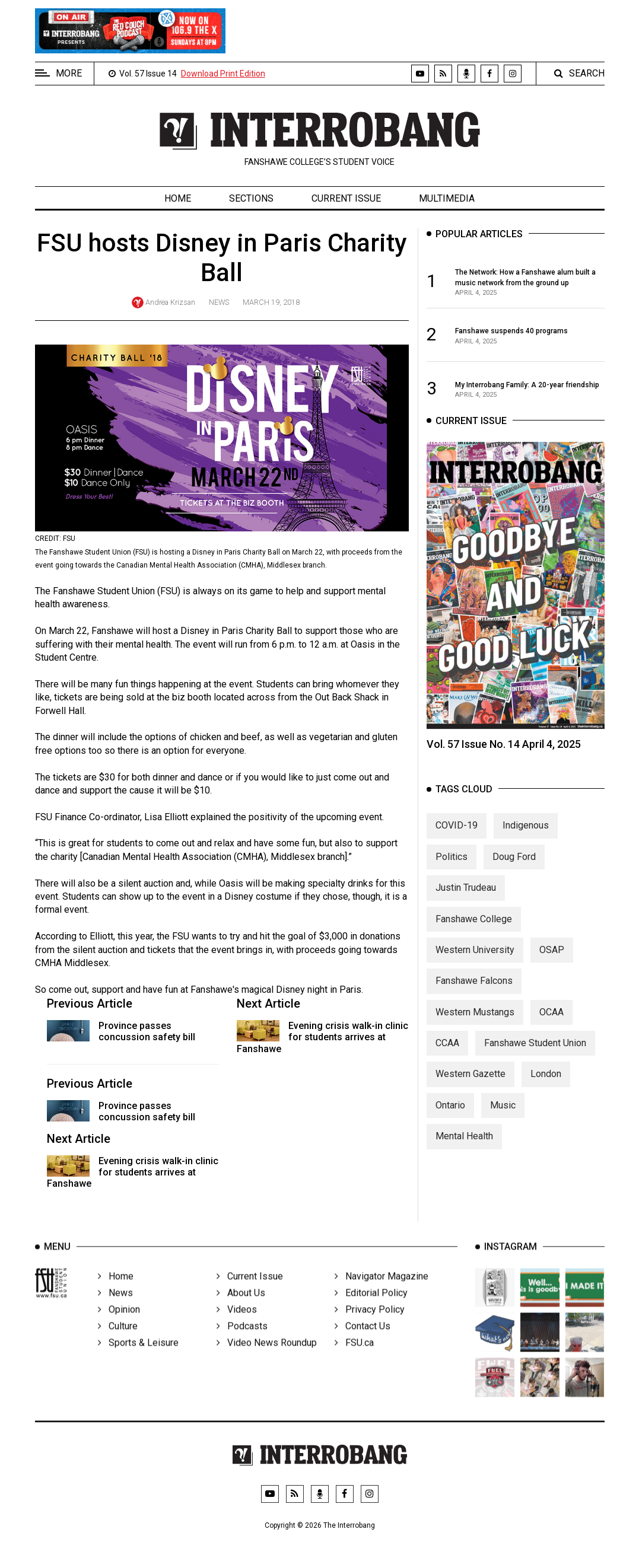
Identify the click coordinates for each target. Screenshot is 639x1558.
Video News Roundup (267, 1357)
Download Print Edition (223, 73)
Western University (474, 960)
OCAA (551, 1022)
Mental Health (464, 1147)
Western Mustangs (474, 1022)
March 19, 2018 (271, 302)
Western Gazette (470, 1085)
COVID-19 (456, 836)
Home (177, 198)
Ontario (450, 1115)
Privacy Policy (370, 1324)
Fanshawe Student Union (535, 1054)
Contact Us (362, 1341)
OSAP (551, 960)
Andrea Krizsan (170, 302)
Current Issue (346, 198)
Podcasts (242, 1341)
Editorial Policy (371, 1308)
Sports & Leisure (138, 1357)
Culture (118, 1341)
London (545, 1085)
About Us (241, 1308)
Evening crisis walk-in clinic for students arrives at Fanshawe (323, 1037)
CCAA (447, 1054)
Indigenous (526, 836)
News (219, 302)
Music (503, 1115)
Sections (251, 198)
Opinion (119, 1324)
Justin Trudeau (465, 898)
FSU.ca (354, 1357)
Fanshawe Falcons (474, 992)
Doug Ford (514, 867)
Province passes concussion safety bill (146, 1031)
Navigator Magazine (381, 1291)
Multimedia (447, 198)
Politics (451, 867)
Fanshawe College (473, 929)
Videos (237, 1324)
